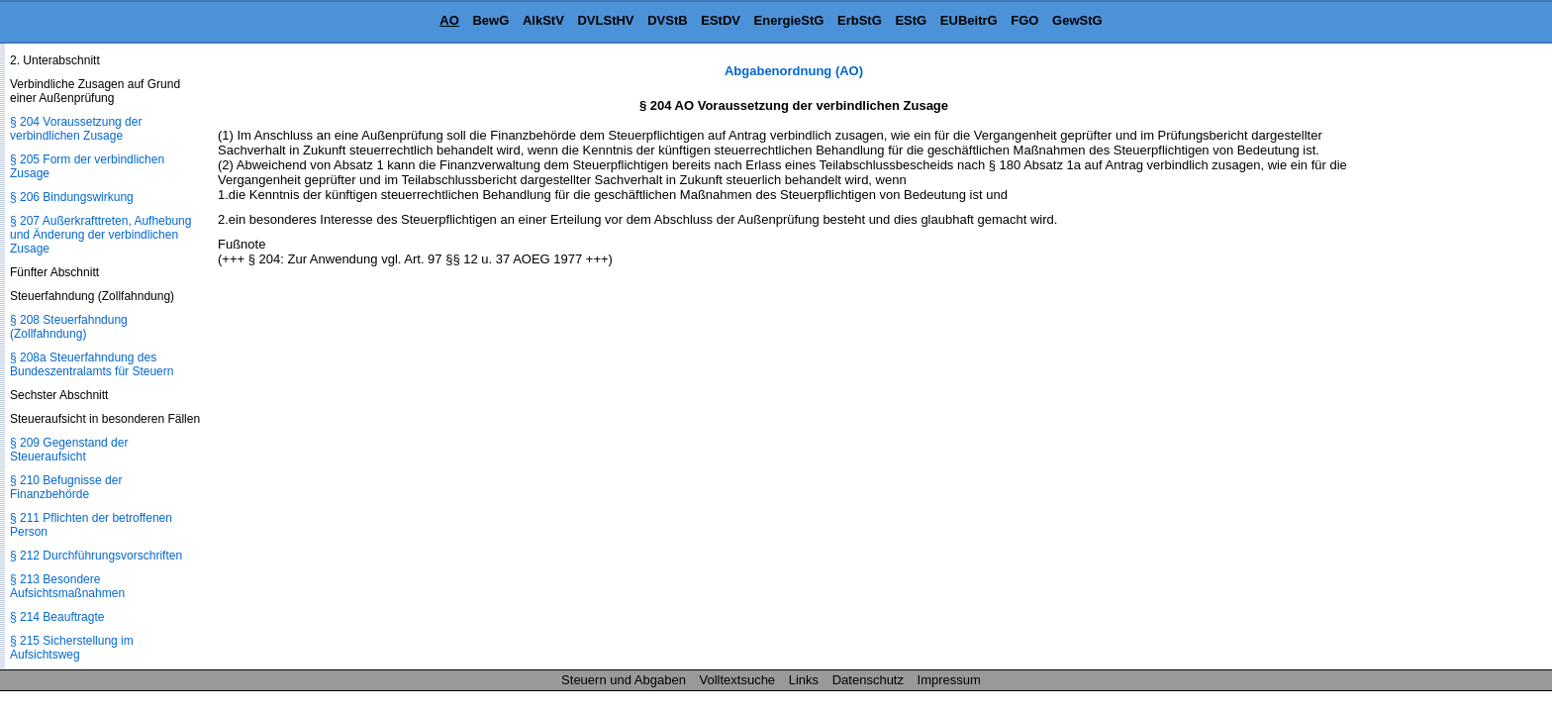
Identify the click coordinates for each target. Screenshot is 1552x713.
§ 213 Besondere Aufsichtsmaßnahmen (67, 586)
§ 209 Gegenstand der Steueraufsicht (69, 449)
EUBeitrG (969, 20)
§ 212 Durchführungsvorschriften (96, 555)
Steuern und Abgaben (623, 679)
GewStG (1077, 20)
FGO (1024, 20)
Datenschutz (868, 679)
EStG (910, 20)
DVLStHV (605, 20)
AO (449, 20)
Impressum (949, 679)
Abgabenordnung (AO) (794, 70)
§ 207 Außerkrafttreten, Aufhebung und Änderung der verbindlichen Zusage (100, 234)
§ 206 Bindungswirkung (72, 197)
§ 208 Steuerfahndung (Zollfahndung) (69, 327)
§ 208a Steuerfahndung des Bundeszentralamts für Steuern (91, 364)
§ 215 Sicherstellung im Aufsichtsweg (72, 648)
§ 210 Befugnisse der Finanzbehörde (66, 487)
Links (804, 679)
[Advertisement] (1453, 360)
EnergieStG (789, 20)
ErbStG (859, 20)
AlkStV (543, 20)
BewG (490, 20)
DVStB (667, 20)
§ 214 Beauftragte (57, 617)
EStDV (720, 20)
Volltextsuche (738, 679)
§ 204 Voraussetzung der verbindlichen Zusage (76, 129)
